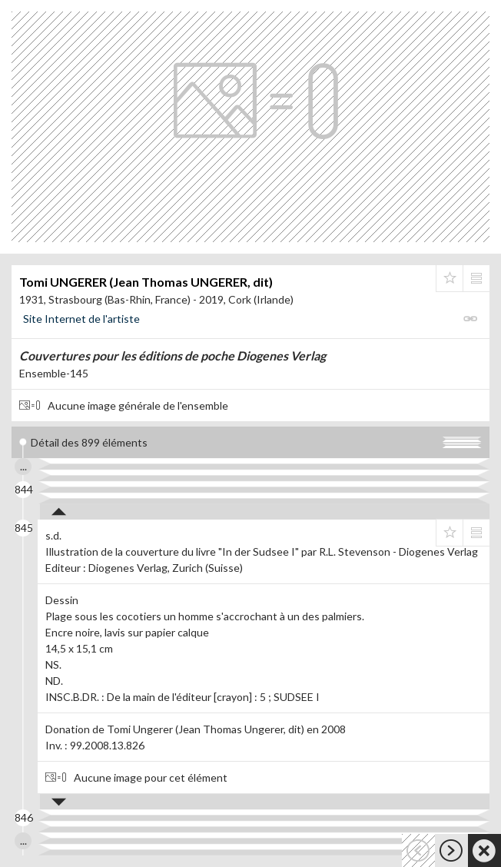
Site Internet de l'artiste (81, 318)
